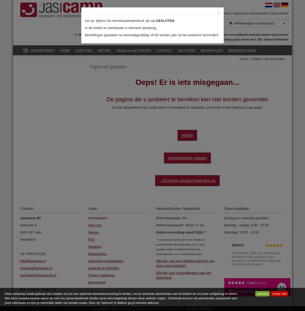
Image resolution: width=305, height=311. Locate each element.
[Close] (218, 12)
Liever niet (279, 294)
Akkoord (262, 294)
